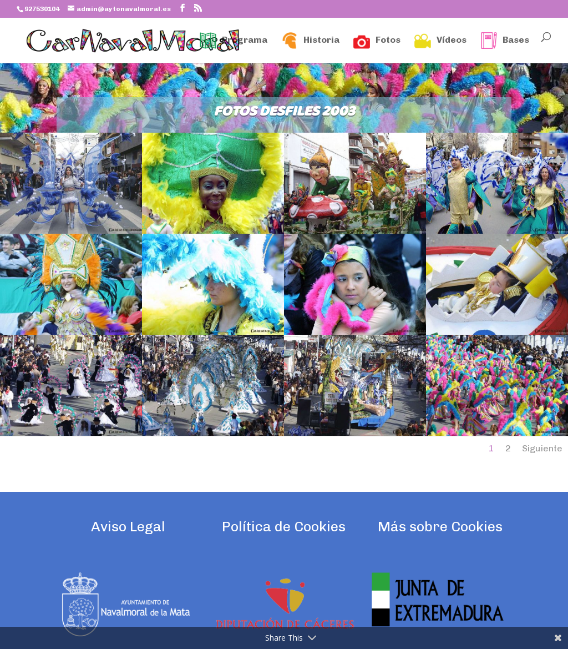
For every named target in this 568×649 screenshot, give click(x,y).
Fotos (376, 40)
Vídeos (440, 40)
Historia (310, 40)
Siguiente (542, 448)
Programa (233, 40)
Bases (504, 40)
